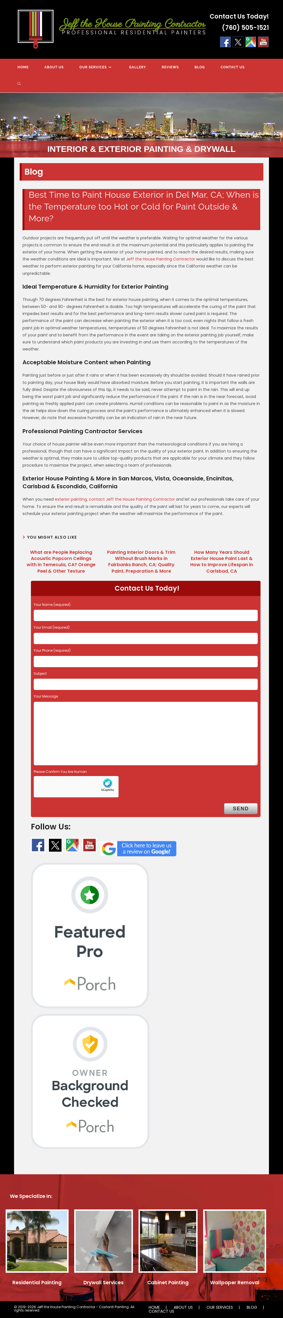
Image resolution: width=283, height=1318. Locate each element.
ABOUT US (183, 1307)
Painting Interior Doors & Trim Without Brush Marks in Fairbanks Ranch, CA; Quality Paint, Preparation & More (141, 561)
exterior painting (71, 499)
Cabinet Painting (168, 1282)
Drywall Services (103, 1282)
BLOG (252, 1307)
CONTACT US (161, 1311)
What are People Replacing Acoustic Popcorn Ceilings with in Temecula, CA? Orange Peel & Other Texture (61, 561)
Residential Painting (37, 1282)
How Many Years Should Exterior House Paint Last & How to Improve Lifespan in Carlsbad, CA (221, 561)
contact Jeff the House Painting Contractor (132, 499)
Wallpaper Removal (234, 1282)
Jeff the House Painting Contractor (160, 259)
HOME (154, 1307)
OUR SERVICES (220, 1307)
